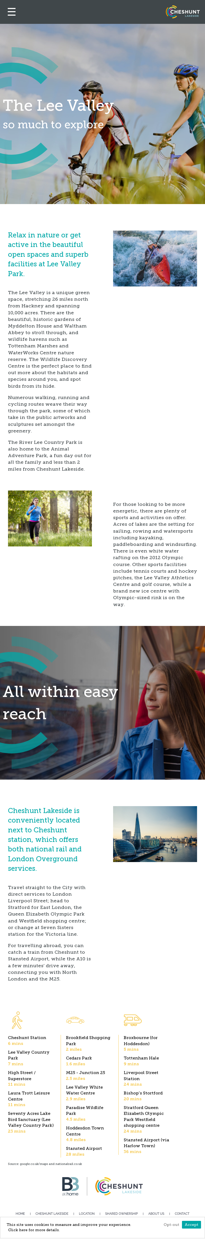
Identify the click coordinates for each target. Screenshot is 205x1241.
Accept (191, 1224)
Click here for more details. (34, 1230)
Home (20, 1214)
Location (87, 1214)
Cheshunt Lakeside (51, 1214)
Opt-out (171, 1224)
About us (156, 1214)
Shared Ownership (121, 1214)
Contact (182, 1214)
